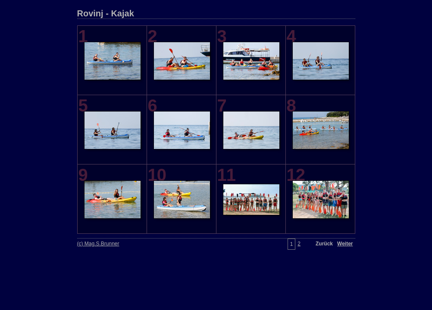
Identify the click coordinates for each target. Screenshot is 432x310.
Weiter (345, 244)
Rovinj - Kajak (105, 13)
